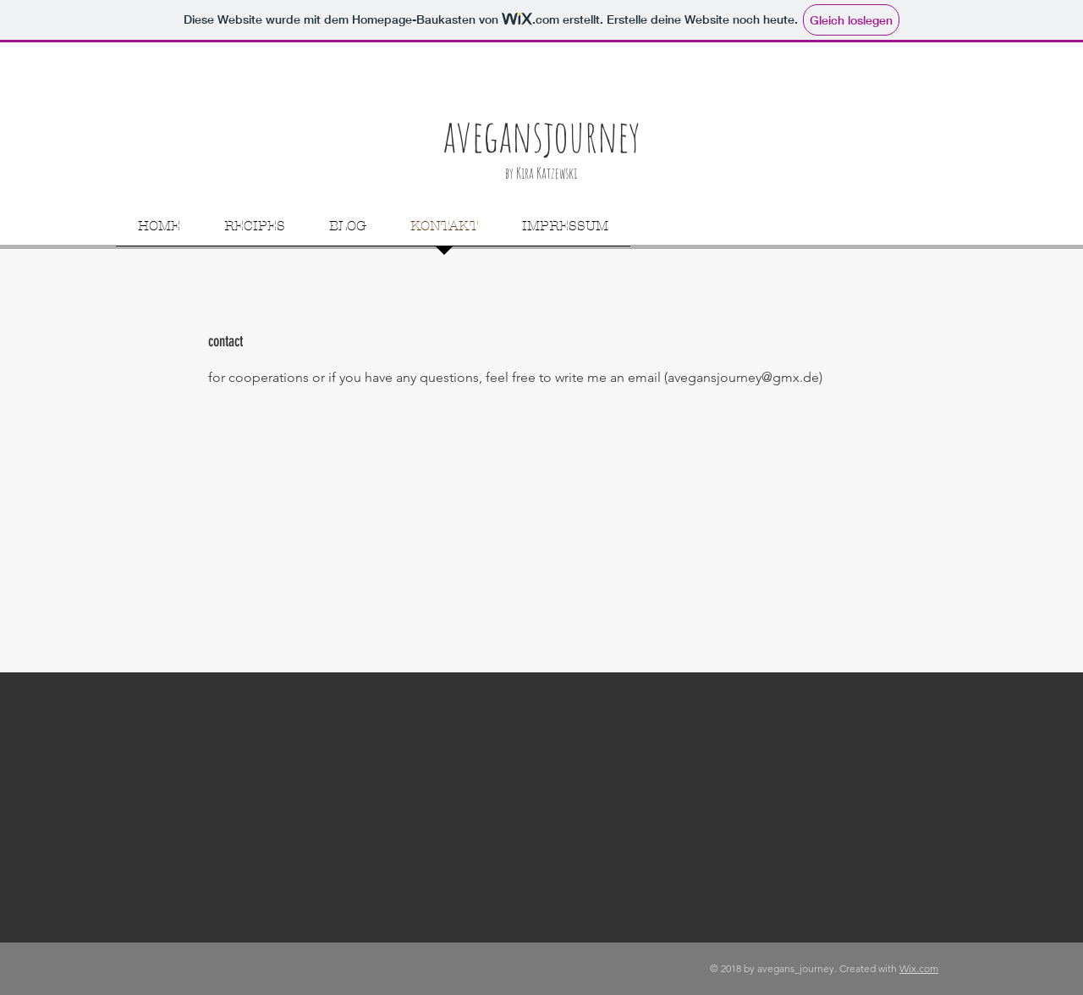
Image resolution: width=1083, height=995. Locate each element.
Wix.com (918, 968)
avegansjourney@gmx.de (743, 377)
